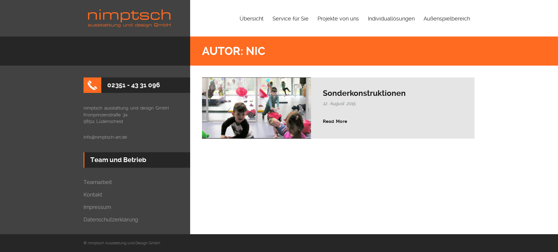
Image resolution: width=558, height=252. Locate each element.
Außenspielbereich (447, 18)
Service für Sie (290, 18)
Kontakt (93, 194)
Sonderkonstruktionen (364, 93)
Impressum (97, 207)
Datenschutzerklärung (111, 219)
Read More (335, 121)
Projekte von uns (338, 18)
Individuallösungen (391, 18)
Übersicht (252, 18)
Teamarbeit (98, 182)
